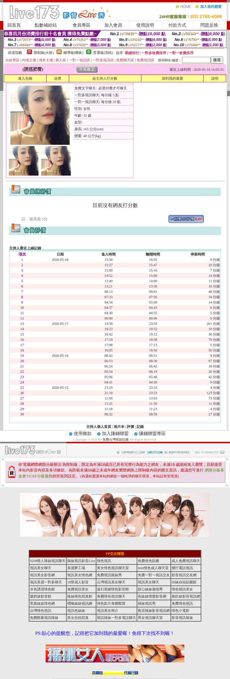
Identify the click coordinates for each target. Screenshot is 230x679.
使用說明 (145, 25)
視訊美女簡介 (107, 611)
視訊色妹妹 (76, 611)
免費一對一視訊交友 (154, 575)
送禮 (57, 78)
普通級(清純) (103, 53)
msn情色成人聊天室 (153, 568)
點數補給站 (46, 25)
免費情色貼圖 (148, 561)
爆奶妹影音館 (40, 596)
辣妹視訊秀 (147, 603)
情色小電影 (180, 611)
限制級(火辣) (44, 53)
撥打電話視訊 (182, 568)
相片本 (119, 427)
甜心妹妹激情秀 (150, 589)
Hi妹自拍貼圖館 (184, 582)
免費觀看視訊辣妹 (44, 618)
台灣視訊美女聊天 (111, 582)
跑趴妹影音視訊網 (186, 596)
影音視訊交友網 (184, 575)
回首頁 (14, 25)
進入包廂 (25, 78)
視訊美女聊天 (40, 568)
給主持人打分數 (104, 78)
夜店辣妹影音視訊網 (154, 611)
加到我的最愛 (172, 78)
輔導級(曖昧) (73, 53)
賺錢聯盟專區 (152, 433)
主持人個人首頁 (98, 427)
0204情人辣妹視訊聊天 (48, 561)
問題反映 (209, 25)
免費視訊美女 (78, 589)
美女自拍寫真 (78, 618)
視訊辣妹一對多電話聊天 (116, 618)
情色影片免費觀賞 (111, 603)
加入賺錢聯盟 (115, 433)
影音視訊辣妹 (182, 618)
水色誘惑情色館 (42, 589)
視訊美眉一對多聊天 (46, 582)
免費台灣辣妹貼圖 (116, 439)
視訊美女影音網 (42, 575)
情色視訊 (104, 561)
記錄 (140, 427)
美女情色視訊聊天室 (113, 568)
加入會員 (113, 25)
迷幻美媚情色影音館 (113, 589)
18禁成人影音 (78, 582)
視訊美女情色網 (79, 575)
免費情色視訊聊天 (111, 596)
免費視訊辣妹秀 (109, 575)
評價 (130, 427)
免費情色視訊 (182, 603)
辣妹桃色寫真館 (79, 596)
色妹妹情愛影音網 (152, 596)
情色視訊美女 (182, 589)
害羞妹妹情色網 (42, 603)
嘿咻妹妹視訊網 (79, 603)
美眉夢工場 (76, 568)
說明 (214, 78)
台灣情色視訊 (40, 611)
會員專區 (81, 25)
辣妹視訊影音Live (81, 561)
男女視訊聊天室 (150, 618)
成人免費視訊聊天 (186, 561)
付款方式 (177, 25)
